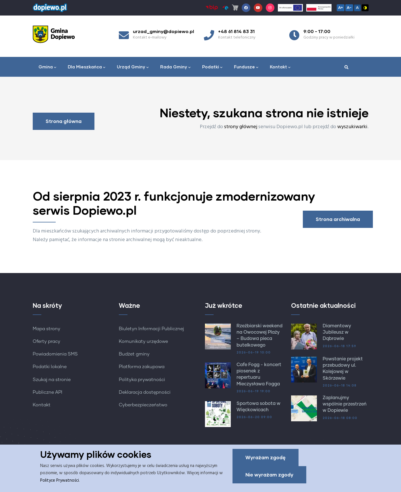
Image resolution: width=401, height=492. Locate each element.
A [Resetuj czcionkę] (357, 7)
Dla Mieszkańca (86, 67)
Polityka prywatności (142, 379)
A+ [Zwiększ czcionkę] (340, 7)
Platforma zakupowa (141, 366)
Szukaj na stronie (52, 379)
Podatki (212, 67)
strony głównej (240, 127)
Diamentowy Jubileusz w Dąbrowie (337, 332)
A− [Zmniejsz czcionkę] (349, 7)
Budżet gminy (134, 354)
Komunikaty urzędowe (143, 341)
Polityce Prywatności (59, 481)
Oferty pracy (46, 341)
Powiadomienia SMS (55, 354)
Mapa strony (46, 328)
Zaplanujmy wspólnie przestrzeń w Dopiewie (345, 404)
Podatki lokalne (50, 366)
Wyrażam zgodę (265, 458)
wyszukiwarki (352, 127)
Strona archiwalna (338, 219)
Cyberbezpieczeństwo (143, 405)
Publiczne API (47, 392)
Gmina (47, 67)
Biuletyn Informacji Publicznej (151, 328)
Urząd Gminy (133, 67)
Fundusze (246, 67)
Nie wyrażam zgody (269, 475)
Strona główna (64, 121)
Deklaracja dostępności (145, 392)
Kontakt (280, 67)
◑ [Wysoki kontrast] (365, 7)
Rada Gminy (175, 67)
